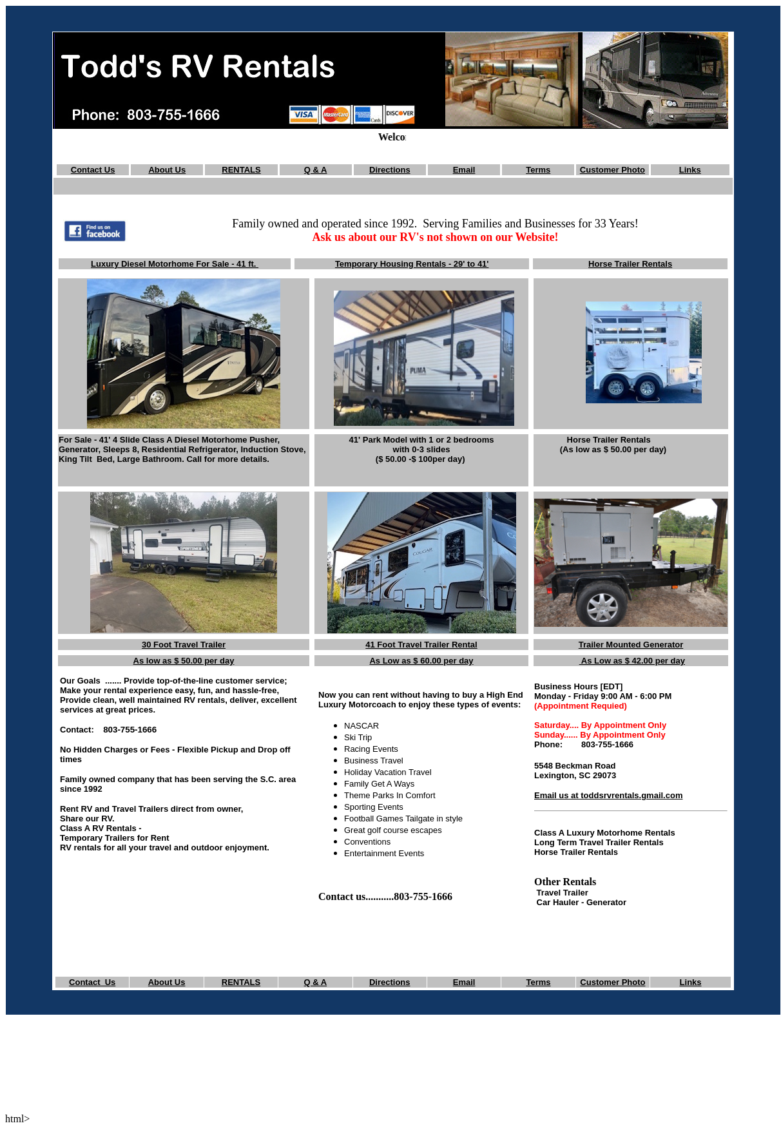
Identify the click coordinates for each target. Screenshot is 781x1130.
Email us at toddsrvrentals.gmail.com (608, 795)
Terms (538, 170)
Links (690, 170)
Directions (389, 170)
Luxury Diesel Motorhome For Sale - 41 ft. (174, 264)
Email (464, 170)
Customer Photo (612, 170)
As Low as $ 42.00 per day (632, 661)
